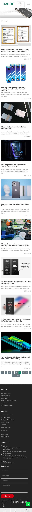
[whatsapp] (28, 504)
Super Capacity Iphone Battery (8, 400)
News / (6, 21)
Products (4, 389)
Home (5, 511)
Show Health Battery (6, 393)
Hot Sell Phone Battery (6, 405)
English (21, 4)
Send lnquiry (26, 511)
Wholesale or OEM (5, 427)
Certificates (3, 424)
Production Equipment (6, 415)
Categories (16, 511)
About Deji (4, 411)
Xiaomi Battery (4, 398)
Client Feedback (5, 422)
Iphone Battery (4, 403)
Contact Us (5, 466)
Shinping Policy (5, 436)
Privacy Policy (4, 434)
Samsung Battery (5, 395)
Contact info (5, 442)
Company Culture (5, 417)
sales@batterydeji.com (9, 462)
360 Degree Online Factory (8, 420)
